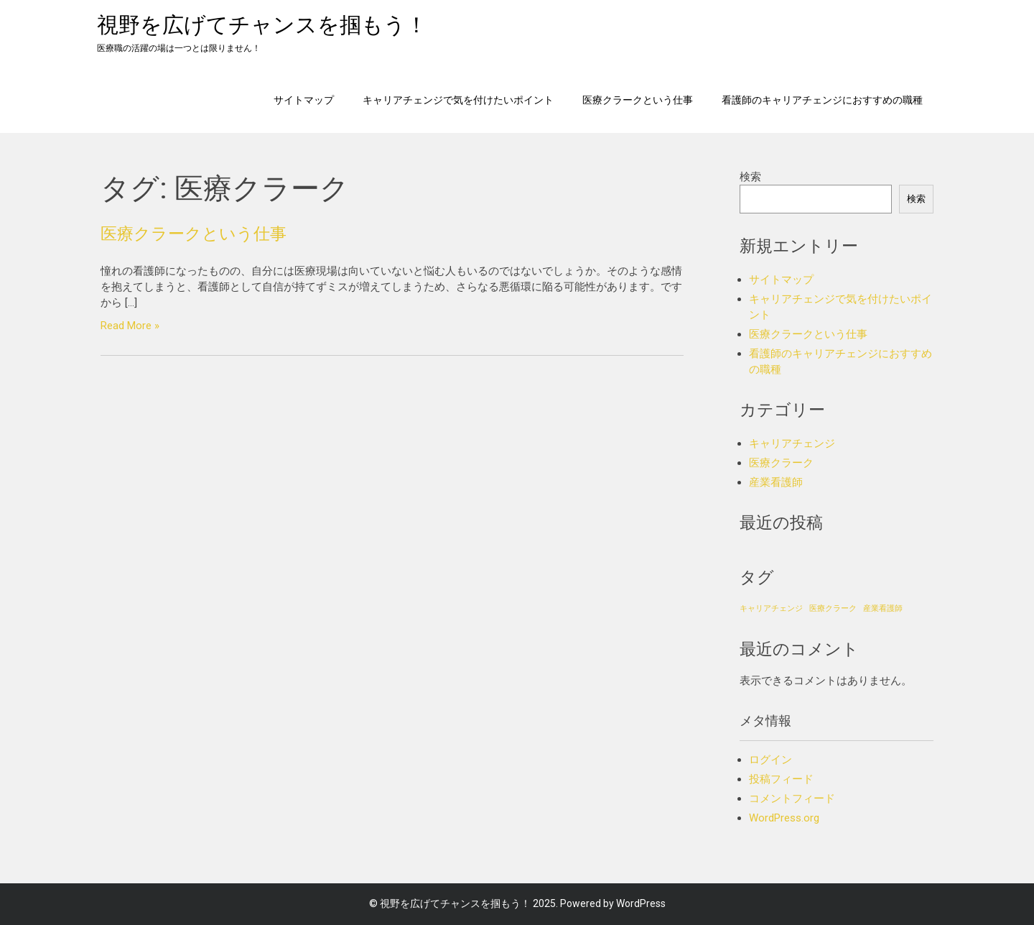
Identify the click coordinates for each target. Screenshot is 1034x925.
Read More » (130, 325)
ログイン (770, 759)
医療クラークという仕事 (637, 99)
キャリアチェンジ (792, 443)
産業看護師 (776, 482)
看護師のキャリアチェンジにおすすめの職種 (822, 99)
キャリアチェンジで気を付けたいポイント (458, 99)
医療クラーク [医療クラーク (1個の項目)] (833, 608)
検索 (750, 176)
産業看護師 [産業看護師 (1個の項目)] (883, 608)
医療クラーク (781, 462)
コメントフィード (792, 798)
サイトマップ (304, 99)
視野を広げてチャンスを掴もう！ (262, 24)
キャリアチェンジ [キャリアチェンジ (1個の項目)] (771, 608)
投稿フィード (781, 779)
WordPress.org (784, 817)
